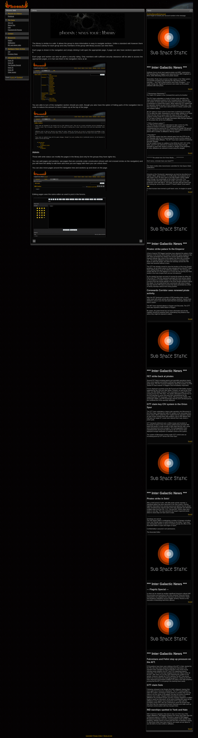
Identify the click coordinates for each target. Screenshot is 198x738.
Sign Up (10, 23)
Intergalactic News (14, 58)
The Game (11, 20)
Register (19, 77)
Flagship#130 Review (15, 30)
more (190, 89)
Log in (13, 77)
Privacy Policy (97, 736)
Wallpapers (11, 43)
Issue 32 (10, 63)
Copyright (89, 736)
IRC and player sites (14, 45)
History (10, 40)
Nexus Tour (11, 25)
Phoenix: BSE (11, 10)
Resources (11, 38)
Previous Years (13, 54)
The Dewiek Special (14, 65)
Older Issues (12, 72)
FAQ (9, 27)
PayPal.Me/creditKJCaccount (156, 14)
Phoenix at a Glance (15, 13)
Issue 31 (10, 67)
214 (9, 51)
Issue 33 (10, 60)
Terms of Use (108, 736)
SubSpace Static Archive (16, 49)
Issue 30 (10, 70)
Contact (10, 34)
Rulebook (11, 16)
